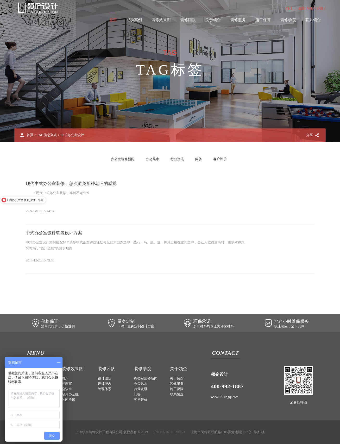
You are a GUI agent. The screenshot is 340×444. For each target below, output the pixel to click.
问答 (198, 159)
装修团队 (188, 20)
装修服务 (238, 20)
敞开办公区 (70, 394)
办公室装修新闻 (122, 159)
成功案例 (134, 20)
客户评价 (220, 159)
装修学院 (288, 20)
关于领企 (213, 20)
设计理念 (104, 384)
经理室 (67, 384)
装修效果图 (161, 20)
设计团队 (104, 378)
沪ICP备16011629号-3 (169, 432)
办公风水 (152, 159)
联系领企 (313, 20)
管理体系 (104, 389)
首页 (113, 20)
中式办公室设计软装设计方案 (54, 232)
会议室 (67, 389)
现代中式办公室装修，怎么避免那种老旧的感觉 (71, 183)
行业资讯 (177, 159)
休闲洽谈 (68, 399)
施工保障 (263, 20)
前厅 (65, 378)
